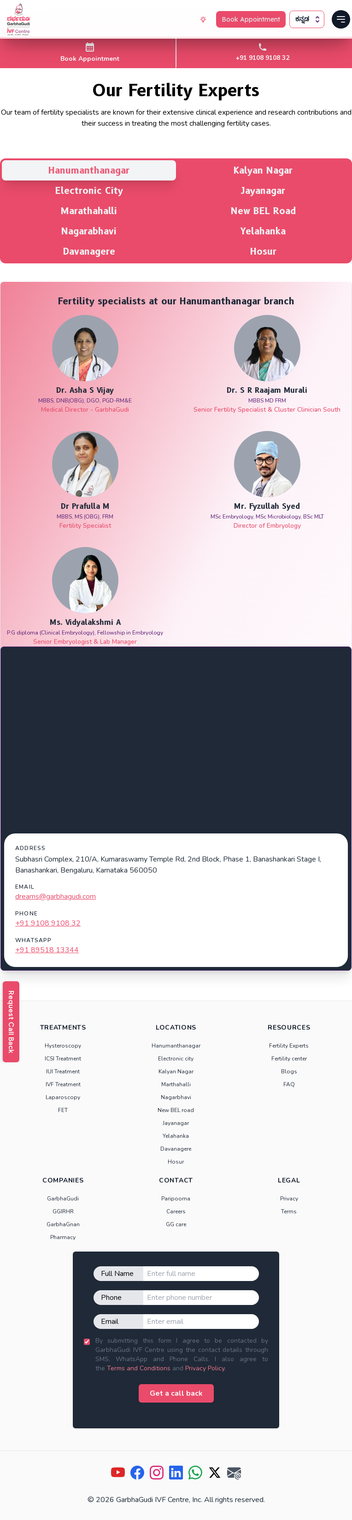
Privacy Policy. (205, 1368)
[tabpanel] (176, 626)
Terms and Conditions (138, 1368)
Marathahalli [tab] (89, 210)
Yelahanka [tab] (263, 231)
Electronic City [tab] (89, 190)
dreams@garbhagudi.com (55, 896)
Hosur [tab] (263, 251)
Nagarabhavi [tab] (89, 231)
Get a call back (176, 1393)
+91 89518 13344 (47, 950)
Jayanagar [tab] (263, 190)
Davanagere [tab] (89, 251)
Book (251, 19)
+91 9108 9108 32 (48, 923)
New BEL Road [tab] (263, 210)
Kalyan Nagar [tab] (263, 170)
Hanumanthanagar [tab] (88, 170)
